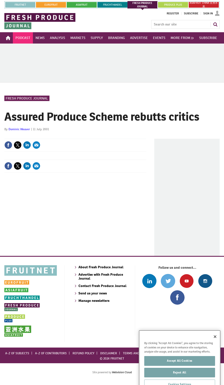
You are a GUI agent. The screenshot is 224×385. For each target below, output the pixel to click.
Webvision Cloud (122, 372)
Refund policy (83, 353)
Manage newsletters (93, 300)
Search (215, 24)
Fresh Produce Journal (27, 98)
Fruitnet (20, 5)
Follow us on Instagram (205, 281)
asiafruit (82, 5)
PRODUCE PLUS (173, 5)
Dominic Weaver (19, 129)
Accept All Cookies (179, 374)
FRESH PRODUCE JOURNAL (142, 4)
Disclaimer (108, 353)
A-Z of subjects (17, 353)
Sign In (208, 13)
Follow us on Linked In (149, 281)
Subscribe (191, 13)
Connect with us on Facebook (177, 297)
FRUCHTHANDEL (112, 5)
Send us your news (92, 293)
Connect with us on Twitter (168, 281)
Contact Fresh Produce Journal (102, 286)
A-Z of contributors (51, 353)
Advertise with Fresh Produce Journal (100, 276)
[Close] (215, 350)
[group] (181, 38)
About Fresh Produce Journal (100, 267)
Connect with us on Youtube (187, 281)
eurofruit (51, 5)
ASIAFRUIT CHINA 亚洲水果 (204, 5)
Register (173, 13)
